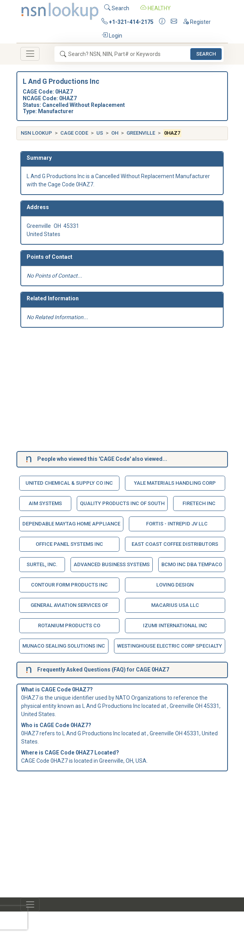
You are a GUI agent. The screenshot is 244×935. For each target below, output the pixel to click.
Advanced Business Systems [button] (112, 564)
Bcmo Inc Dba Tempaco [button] (191, 564)
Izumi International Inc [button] (175, 625)
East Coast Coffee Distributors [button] (175, 544)
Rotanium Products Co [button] (69, 625)
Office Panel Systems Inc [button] (69, 544)
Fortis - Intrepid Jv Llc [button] (177, 524)
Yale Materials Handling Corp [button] (175, 483)
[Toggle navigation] (30, 54)
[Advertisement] (122, 391)
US (99, 133)
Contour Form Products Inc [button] (69, 585)
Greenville (141, 133)
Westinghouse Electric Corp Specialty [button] (169, 646)
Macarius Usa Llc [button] (175, 605)
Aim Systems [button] (45, 503)
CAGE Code (74, 133)
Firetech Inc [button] (199, 503)
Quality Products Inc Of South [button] (122, 503)
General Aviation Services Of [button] (69, 605)
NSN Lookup (36, 133)
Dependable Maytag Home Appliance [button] (71, 524)
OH (114, 133)
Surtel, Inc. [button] (42, 564)
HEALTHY (155, 7)
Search (116, 7)
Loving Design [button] (174, 585)
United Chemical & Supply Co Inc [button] (69, 483)
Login (111, 35)
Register (197, 21)
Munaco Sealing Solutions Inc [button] (63, 646)
